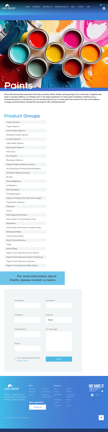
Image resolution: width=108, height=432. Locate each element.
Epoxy (68, 406)
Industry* (49, 315)
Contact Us (37, 407)
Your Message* (52, 329)
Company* (18, 315)
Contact (81, 6)
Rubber (68, 389)
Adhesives (57, 400)
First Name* (19, 300)
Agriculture (57, 395)
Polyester (69, 392)
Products (32, 392)
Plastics (56, 392)
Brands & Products (61, 6)
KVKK (88, 6)
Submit (58, 359)
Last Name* (50, 300)
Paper (56, 403)
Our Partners (46, 392)
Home (27, 6)
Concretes (57, 406)
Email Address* (20, 329)
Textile (68, 400)
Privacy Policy (22, 360)
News (73, 6)
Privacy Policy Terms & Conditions (16, 418)
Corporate (36, 6)
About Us (32, 389)
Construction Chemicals (70, 396)
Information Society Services (47, 396)
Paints (56, 389)
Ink (67, 403)
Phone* (17, 343)
